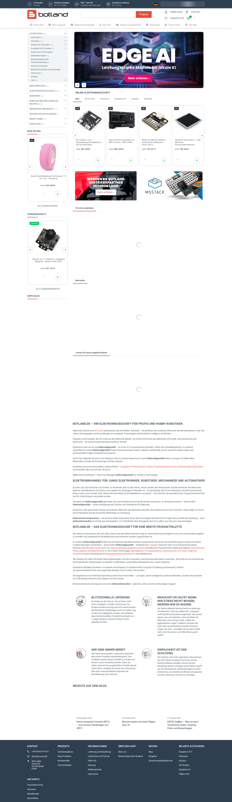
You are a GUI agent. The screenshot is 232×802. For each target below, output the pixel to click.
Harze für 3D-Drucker (39, 66)
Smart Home (172, 24)
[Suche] (116, 14)
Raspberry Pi (185, 769)
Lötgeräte (153, 545)
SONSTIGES (34, 124)
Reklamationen (95, 769)
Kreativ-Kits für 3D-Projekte (41, 52)
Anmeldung (176, 12)
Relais (75, 551)
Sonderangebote (65, 752)
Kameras (140, 548)
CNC (33, 80)
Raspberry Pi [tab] (120, 99)
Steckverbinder (197, 548)
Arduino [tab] (135, 99)
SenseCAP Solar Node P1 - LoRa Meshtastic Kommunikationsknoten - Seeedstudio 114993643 (187, 142)
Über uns (122, 752)
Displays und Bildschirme (90, 551)
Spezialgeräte (137, 551)
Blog (151, 752)
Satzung (92, 765)
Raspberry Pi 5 (185, 752)
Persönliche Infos (35, 785)
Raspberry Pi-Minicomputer (133, 466)
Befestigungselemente (113, 554)
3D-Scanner (35, 73)
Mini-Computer (57, 24)
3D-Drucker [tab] (90, 99)
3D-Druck (98, 430)
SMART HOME (35, 119)
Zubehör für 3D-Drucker (40, 45)
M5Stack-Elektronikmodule (190, 466)
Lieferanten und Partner (99, 756)
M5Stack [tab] (148, 99)
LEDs (107, 548)
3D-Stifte (34, 77)
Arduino (182, 760)
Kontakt (195, 12)
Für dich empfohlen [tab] (84, 208)
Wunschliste (32, 798)
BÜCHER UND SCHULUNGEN (42, 114)
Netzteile (90, 548)
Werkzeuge (153, 24)
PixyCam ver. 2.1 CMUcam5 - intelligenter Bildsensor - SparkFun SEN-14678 (48, 260)
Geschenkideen (64, 765)
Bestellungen (33, 794)
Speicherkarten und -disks (175, 551)
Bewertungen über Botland (130, 756)
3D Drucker (37, 24)
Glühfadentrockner (38, 56)
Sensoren (105, 24)
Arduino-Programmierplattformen (161, 466)
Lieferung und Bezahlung (99, 752)
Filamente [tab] (104, 99)
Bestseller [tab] (80, 280)
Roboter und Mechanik (128, 24)
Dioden (98, 548)
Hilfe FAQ (92, 760)
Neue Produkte (64, 756)
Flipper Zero (184, 774)
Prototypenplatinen (153, 551)
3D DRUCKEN (35, 33)
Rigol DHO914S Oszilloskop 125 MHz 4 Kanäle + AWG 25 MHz (121, 141)
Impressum (93, 774)
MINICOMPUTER (37, 86)
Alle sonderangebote (48, 289)
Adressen (31, 789)
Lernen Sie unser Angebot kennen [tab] (91, 352)
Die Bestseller (64, 760)
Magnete (131, 548)
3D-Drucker (35, 37)
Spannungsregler (119, 548)
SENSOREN (34, 96)
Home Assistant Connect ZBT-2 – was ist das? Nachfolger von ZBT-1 (92, 725)
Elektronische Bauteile (83, 24)
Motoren (131, 554)
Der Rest (191, 24)
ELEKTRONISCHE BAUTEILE (42, 91)
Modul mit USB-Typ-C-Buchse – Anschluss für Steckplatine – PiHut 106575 (154, 142)
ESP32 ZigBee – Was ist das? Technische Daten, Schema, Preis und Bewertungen (182, 725)
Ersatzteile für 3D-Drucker (41, 48)
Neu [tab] (77, 99)
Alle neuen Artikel (48, 206)
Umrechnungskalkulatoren (161, 760)
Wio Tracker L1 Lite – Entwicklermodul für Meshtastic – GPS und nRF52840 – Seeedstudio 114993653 (89, 142)
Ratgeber (153, 756)
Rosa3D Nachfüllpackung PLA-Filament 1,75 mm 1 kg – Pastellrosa (48, 177)
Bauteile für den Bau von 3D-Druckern (46, 70)
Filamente (35, 41)
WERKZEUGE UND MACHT (41, 109)
